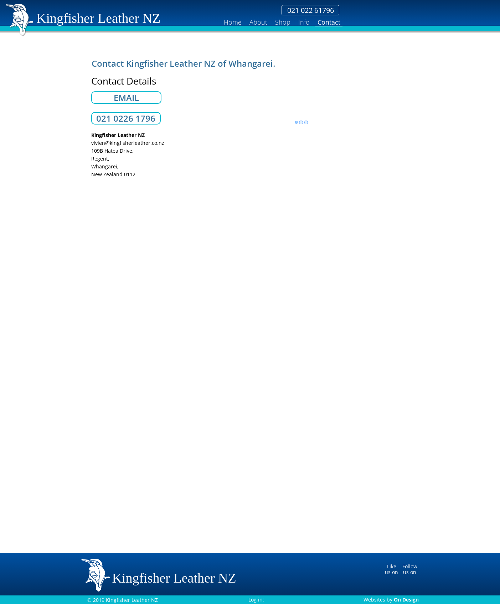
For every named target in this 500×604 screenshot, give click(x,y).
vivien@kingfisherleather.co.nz (127, 142)
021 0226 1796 (125, 118)
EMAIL (126, 97)
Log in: (256, 599)
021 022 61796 (389, 10)
